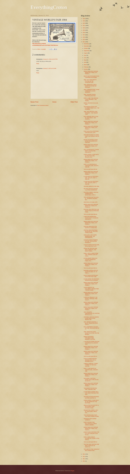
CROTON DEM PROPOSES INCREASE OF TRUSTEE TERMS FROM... (91, 231)
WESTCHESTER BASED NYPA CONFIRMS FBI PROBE (91, 77)
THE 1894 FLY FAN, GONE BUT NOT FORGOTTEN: (91, 450)
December (86, 43)
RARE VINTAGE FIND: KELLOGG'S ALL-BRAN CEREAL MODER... (90, 424)
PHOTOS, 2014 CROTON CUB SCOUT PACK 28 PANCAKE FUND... (91, 211)
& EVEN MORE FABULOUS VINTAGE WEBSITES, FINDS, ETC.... (90, 259)
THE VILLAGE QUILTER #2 (90, 442)
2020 (84, 27)
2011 (84, 458)
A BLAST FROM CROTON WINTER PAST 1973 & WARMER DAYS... (90, 360)
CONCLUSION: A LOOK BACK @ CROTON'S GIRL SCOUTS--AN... (91, 156)
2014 (84, 41)
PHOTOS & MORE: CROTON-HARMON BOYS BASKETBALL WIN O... (91, 194)
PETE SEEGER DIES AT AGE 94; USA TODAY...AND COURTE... (91, 118)
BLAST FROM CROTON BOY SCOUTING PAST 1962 (91, 276)
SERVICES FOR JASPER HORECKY (90, 419)
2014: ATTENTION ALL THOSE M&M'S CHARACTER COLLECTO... (91, 151)
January (86, 69)
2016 (84, 37)
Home (54, 102)
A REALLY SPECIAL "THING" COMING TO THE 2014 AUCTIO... (91, 365)
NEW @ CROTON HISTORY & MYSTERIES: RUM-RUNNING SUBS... (91, 406)
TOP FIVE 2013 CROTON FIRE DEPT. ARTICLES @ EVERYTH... (91, 446)
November (86, 46)
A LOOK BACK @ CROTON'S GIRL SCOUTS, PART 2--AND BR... (91, 178)
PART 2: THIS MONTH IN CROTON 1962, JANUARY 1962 (91, 370)
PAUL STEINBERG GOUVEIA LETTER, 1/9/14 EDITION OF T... (91, 328)
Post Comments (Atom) (42, 105)
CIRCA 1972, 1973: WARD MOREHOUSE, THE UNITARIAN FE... (90, 236)
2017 (84, 34)
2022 (84, 23)
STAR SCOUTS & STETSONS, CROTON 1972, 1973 (91, 132)
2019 (84, 30)
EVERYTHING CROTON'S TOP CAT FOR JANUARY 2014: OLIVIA (91, 433)
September (87, 50)
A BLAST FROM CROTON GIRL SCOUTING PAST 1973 (91, 245)
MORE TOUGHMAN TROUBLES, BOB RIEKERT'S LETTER (89, 338)
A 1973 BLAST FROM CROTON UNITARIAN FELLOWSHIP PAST (91, 343)
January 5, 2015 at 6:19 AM (49, 68)
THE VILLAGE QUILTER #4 (90, 268)
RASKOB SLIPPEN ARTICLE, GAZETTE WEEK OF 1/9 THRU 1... (91, 272)
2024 (84, 21)
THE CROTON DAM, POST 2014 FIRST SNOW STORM (91, 415)
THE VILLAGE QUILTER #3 (90, 356)
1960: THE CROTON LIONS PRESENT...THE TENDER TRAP (91, 113)
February (86, 67)
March (85, 64)
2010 (84, 461)
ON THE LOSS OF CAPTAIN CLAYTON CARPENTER (91, 189)
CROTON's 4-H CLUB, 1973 (90, 202)
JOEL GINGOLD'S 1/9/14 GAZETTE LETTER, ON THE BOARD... (91, 333)
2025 (84, 18)
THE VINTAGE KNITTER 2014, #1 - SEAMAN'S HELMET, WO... (91, 199)
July (85, 55)
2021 (84, 25)
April (85, 62)
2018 (84, 32)
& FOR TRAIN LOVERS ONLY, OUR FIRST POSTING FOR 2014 (91, 393)
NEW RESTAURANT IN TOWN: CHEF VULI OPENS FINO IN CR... (91, 136)
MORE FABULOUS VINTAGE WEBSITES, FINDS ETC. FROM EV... (91, 206)
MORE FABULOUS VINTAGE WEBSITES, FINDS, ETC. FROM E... (91, 73)
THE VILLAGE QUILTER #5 (90, 214)
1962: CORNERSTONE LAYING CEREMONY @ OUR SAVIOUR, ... (91, 91)
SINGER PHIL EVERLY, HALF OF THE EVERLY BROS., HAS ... (91, 411)
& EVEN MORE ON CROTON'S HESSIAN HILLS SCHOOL (91, 279)
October (86, 48)
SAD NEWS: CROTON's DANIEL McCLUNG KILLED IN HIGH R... (91, 380)
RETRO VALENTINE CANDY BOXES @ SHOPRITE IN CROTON (91, 141)
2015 (84, 39)
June (85, 57)
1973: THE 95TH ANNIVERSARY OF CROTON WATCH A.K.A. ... (91, 313)
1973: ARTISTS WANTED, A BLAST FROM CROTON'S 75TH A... (91, 323)
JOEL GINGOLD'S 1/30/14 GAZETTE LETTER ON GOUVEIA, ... (90, 86)
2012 (84, 456)
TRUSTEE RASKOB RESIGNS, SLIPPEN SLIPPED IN (91, 397)
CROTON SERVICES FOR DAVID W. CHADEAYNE (90, 227)
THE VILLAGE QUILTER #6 (90, 169)
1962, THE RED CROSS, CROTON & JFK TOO (90, 95)
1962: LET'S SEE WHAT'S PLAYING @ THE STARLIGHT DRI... (90, 81)
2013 (84, 454)
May (85, 60)
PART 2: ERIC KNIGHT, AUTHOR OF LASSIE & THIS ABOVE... (91, 438)
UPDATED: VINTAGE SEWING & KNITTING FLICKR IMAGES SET (91, 318)
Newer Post (34, 102)
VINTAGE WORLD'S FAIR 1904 (91, 186)
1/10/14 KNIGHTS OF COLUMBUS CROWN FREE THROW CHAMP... (91, 289)
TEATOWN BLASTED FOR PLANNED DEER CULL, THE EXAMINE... (91, 108)
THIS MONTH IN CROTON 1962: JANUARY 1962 (90, 389)
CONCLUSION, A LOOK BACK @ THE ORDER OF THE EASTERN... (91, 402)
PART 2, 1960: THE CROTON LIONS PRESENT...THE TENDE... (91, 99)
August (86, 53)
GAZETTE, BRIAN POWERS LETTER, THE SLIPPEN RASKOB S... (91, 241)
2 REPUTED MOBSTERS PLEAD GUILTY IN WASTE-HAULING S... (91, 218)
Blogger (72, 470)
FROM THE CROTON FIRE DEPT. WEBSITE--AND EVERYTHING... (90, 250)
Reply (37, 63)
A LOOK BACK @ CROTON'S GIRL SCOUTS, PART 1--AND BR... (91, 183)
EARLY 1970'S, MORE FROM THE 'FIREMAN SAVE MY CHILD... (91, 255)
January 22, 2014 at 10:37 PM (50, 59)
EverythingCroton (49, 7)
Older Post (74, 102)
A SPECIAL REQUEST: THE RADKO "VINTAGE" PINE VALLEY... (90, 299)
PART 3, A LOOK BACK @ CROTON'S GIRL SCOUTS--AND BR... (91, 166)
